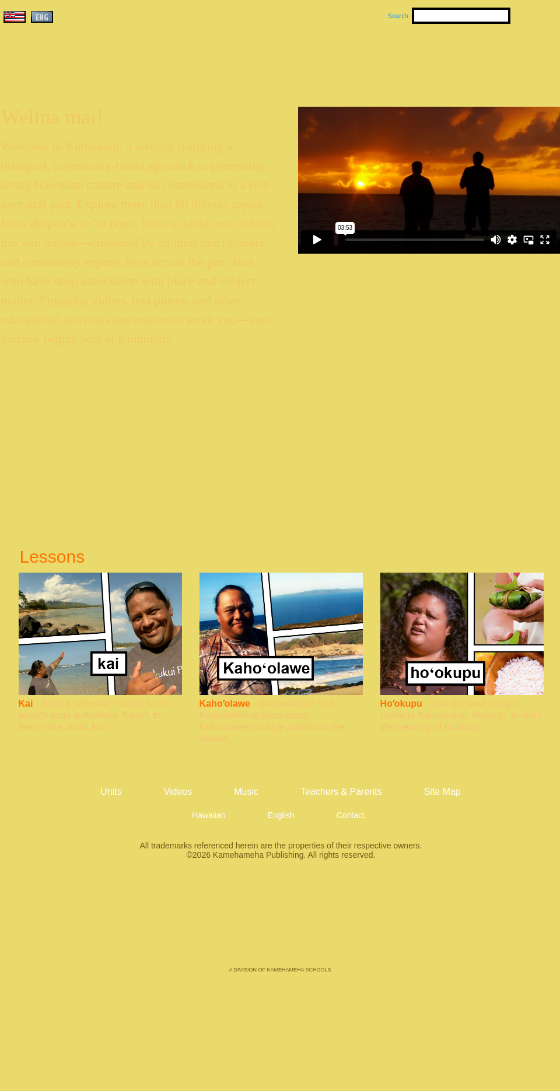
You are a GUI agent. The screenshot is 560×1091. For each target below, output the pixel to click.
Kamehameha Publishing (280, 921)
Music (336, 58)
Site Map (442, 792)
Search (398, 15)
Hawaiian (209, 815)
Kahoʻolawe (225, 703)
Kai (26, 703)
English (281, 815)
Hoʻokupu (401, 703)
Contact (351, 815)
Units (263, 58)
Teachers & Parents (488, 58)
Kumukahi (101, 74)
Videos (390, 58)
